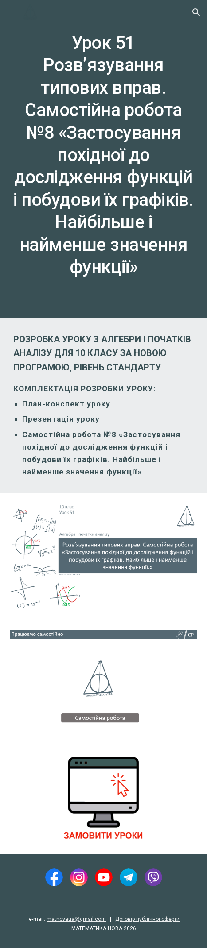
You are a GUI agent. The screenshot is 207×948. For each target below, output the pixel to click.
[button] (10, 12)
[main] (103, 159)
